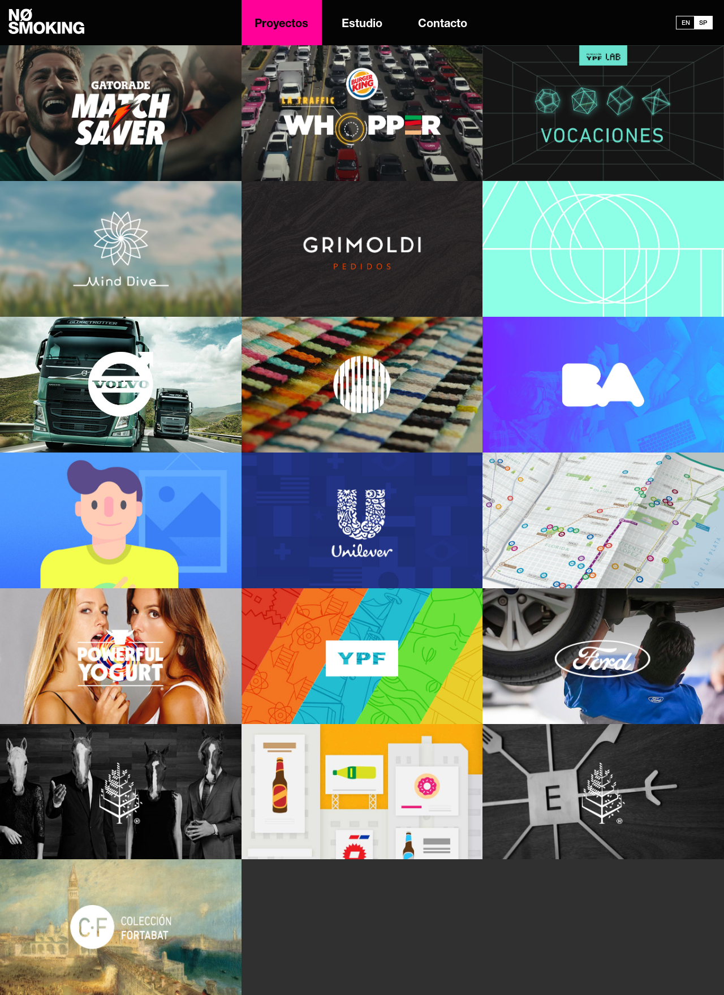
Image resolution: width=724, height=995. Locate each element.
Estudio (362, 25)
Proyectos (281, 25)
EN (686, 23)
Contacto (442, 25)
